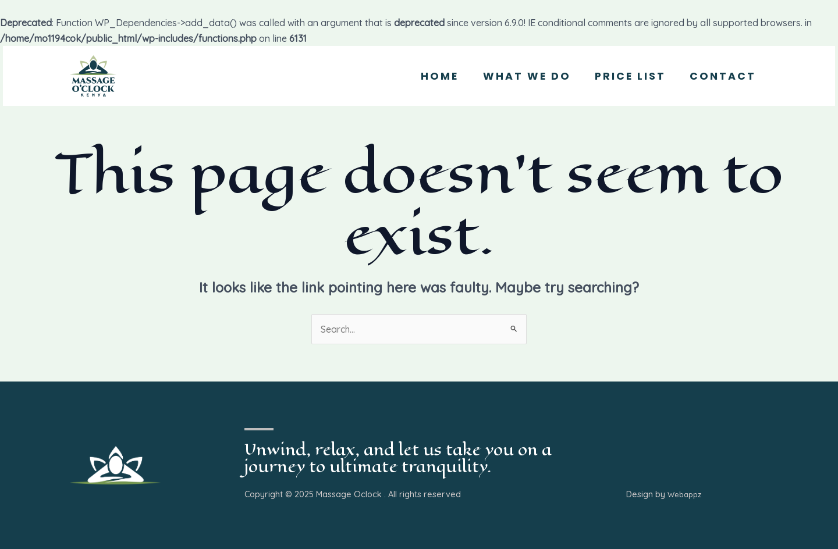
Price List (624, 76)
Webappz (684, 495)
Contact (721, 76)
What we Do (517, 76)
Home (426, 76)
